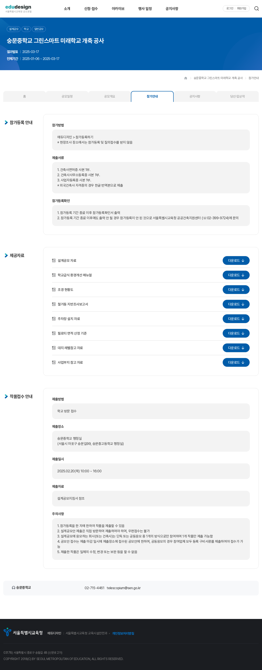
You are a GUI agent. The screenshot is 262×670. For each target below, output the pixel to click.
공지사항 (172, 9)
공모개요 (109, 96)
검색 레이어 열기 (256, 8)
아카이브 (118, 9)
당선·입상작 (237, 96)
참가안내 (152, 96)
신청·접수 (91, 9)
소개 (67, 9)
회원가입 (241, 8)
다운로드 (234, 260)
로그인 (229, 8)
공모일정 (67, 96)
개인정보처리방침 (123, 633)
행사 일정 (145, 9)
